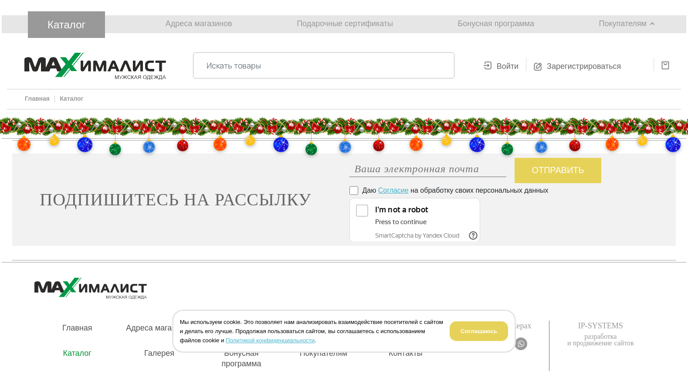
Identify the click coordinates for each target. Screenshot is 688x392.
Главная (77, 328)
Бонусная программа (496, 23)
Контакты (406, 353)
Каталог (66, 25)
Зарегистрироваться (584, 66)
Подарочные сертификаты (345, 23)
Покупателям (623, 23)
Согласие (393, 190)
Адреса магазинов (199, 23)
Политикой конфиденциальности (270, 340)
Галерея (159, 353)
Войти (508, 66)
